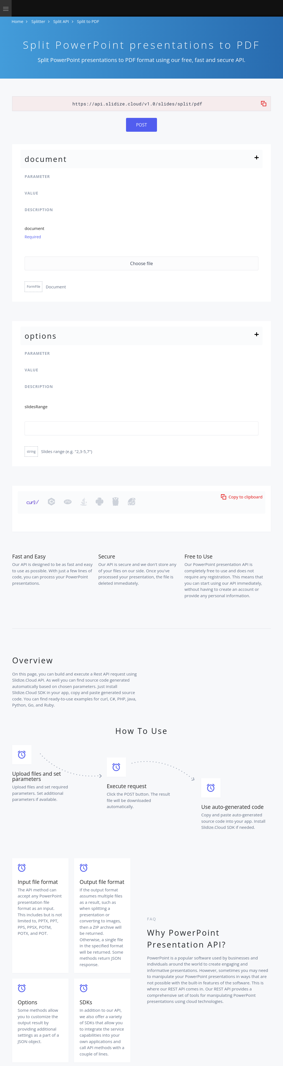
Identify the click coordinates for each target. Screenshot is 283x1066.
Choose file (141, 263)
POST (141, 125)
